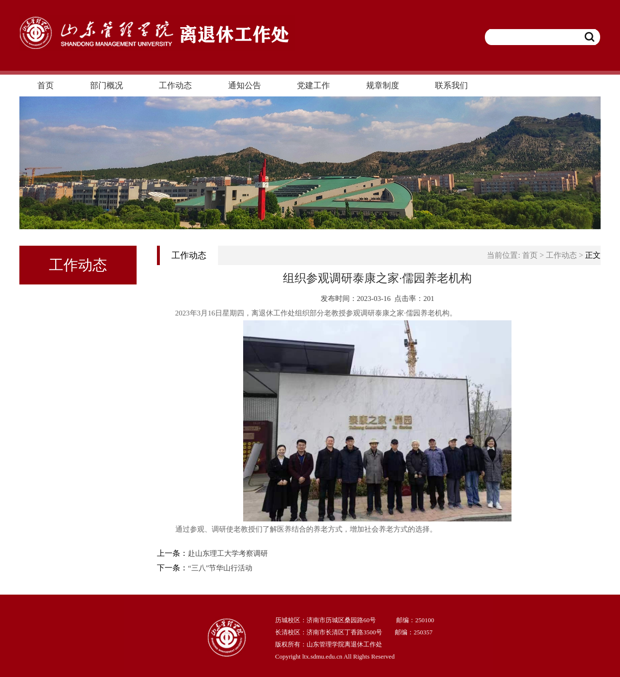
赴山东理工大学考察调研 (228, 553)
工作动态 (561, 255)
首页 (530, 255)
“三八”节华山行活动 (220, 568)
